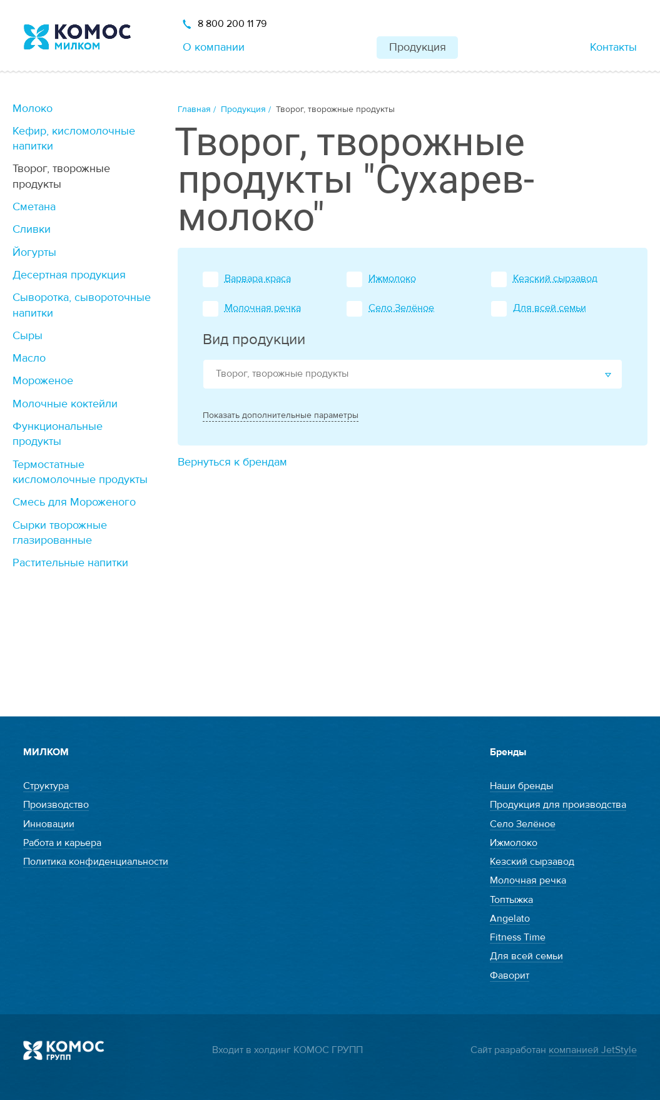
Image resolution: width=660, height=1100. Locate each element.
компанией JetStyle (593, 1050)
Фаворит (509, 975)
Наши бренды (521, 786)
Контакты (613, 47)
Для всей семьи (549, 308)
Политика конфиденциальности (95, 861)
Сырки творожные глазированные (60, 532)
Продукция (417, 47)
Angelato (510, 918)
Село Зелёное (401, 308)
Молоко (33, 108)
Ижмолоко (392, 278)
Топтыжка (511, 900)
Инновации (48, 824)
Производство (56, 804)
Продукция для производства (558, 804)
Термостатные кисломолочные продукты (80, 472)
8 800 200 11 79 (232, 24)
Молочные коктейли (65, 404)
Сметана (34, 207)
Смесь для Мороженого (74, 502)
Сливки (32, 229)
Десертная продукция (69, 275)
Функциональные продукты (58, 434)
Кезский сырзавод (555, 278)
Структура (46, 786)
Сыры (28, 335)
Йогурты (34, 252)
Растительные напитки (70, 563)
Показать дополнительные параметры (280, 415)
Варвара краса (258, 278)
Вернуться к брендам (232, 462)
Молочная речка (263, 308)
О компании (214, 47)
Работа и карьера (62, 843)
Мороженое (43, 381)
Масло (29, 358)
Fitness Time (518, 937)
